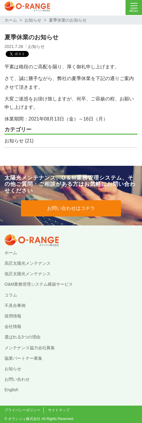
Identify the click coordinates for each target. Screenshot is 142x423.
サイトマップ (59, 410)
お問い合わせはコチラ (71, 208)
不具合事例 (14, 305)
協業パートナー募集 (23, 358)
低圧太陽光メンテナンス (27, 273)
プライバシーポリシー (22, 410)
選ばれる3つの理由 (22, 337)
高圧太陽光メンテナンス (27, 263)
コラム (10, 295)
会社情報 (12, 326)
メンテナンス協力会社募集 (29, 347)
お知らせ (33, 20)
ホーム (10, 20)
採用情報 (12, 316)
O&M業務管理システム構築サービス (38, 284)
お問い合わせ (17, 379)
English (11, 389)
